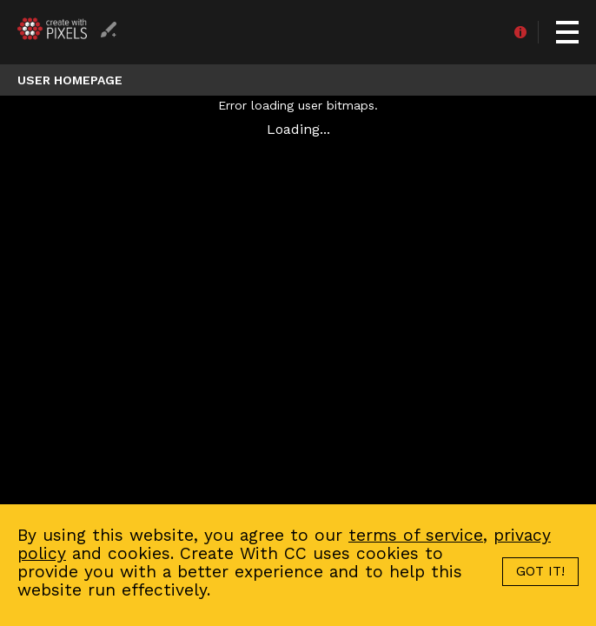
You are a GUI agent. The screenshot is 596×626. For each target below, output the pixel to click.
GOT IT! (540, 571)
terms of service (415, 535)
